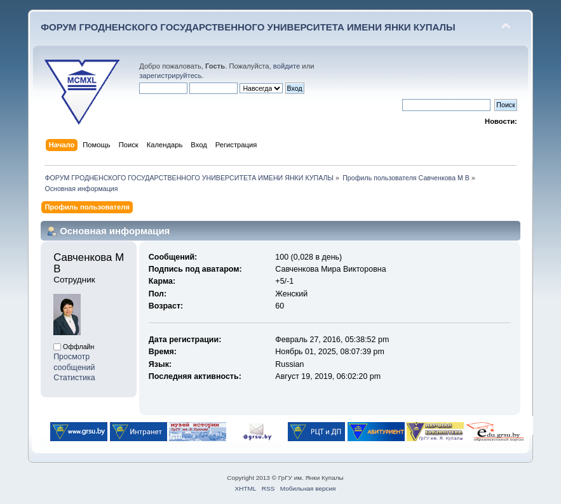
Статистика (74, 377)
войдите (286, 66)
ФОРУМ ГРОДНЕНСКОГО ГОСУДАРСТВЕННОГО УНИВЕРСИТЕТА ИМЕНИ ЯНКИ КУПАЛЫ (248, 27)
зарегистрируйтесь (170, 75)
